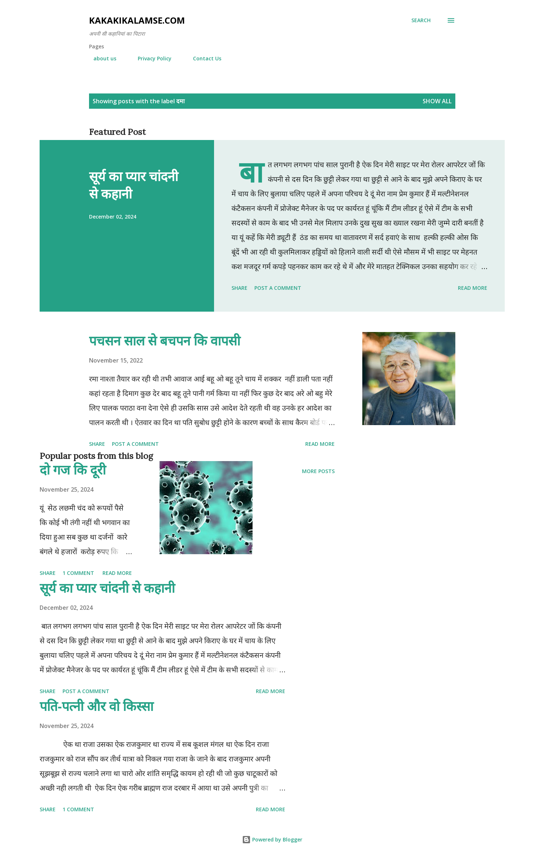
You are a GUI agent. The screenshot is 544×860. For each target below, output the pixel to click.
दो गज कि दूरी (73, 470)
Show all (437, 101)
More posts (318, 471)
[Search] (421, 20)
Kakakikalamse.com (137, 20)
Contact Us (203, 58)
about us (100, 58)
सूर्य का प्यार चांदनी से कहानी (133, 185)
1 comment (78, 572)
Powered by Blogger (272, 839)
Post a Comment (277, 287)
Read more (472, 287)
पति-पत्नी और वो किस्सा (96, 706)
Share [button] (239, 287)
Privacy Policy (150, 58)
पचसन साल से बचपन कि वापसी (164, 340)
